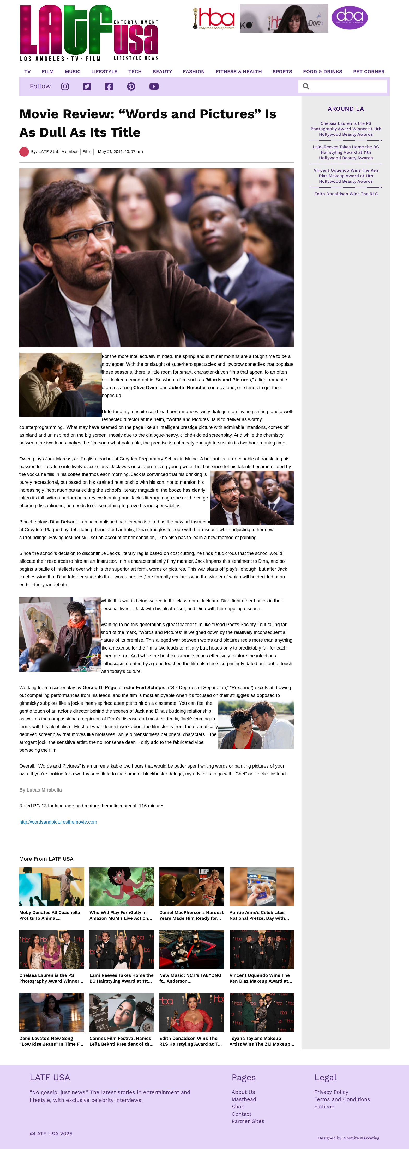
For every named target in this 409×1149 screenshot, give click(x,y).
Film (48, 71)
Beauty (162, 71)
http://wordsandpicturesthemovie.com (58, 822)
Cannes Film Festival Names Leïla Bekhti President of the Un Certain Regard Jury (120, 1041)
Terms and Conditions (342, 1099)
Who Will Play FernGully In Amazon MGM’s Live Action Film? (118, 915)
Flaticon (324, 1106)
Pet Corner (369, 71)
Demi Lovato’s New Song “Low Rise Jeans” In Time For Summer (51, 1041)
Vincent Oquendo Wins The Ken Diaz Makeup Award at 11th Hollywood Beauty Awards (260, 978)
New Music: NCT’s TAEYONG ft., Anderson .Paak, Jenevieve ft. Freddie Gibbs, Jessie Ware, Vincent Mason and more (190, 978)
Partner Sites (248, 1121)
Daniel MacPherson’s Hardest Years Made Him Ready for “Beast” (191, 915)
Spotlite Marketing (361, 1138)
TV (27, 71)
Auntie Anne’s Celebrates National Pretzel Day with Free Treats (257, 915)
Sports (282, 71)
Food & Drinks (322, 71)
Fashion (194, 71)
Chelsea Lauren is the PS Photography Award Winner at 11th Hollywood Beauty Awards (49, 978)
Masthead (244, 1099)
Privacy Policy (331, 1092)
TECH (135, 71)
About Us (243, 1092)
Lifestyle (104, 71)
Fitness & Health (239, 71)
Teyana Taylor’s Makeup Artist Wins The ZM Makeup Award (260, 1041)
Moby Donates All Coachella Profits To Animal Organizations (49, 915)
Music (73, 71)
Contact (241, 1114)
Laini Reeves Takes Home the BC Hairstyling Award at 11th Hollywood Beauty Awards (121, 978)
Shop (238, 1106)
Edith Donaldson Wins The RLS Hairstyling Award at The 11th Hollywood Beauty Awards (191, 1041)
